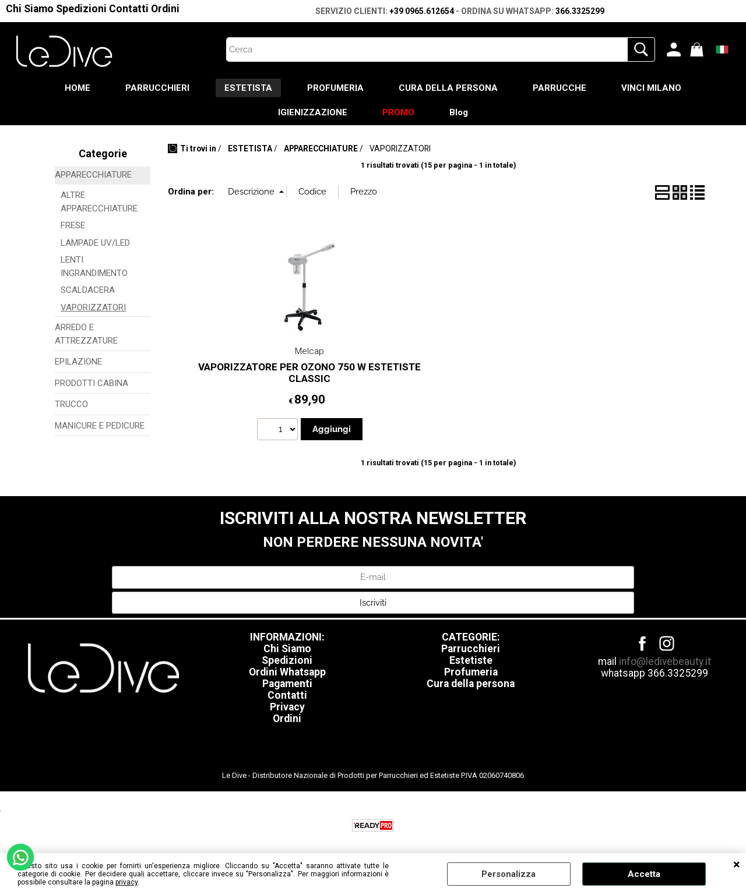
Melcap (309, 351)
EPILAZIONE (78, 361)
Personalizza (508, 874)
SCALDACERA (88, 290)
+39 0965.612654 (421, 11)
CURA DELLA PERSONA (448, 88)
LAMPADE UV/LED (95, 243)
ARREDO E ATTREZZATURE (86, 334)
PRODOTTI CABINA (91, 383)
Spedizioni (81, 9)
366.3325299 (579, 11)
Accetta (644, 874)
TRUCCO (71, 404)
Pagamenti (287, 683)
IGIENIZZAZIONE (312, 112)
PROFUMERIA (335, 88)
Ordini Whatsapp (287, 672)
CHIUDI (736, 865)
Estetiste (470, 660)
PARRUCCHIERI (157, 88)
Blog (458, 112)
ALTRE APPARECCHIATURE (99, 202)
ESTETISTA (248, 88)
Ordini (165, 9)
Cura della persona (471, 683)
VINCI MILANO (651, 88)
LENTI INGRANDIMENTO (94, 266)
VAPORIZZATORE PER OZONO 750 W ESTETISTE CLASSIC (309, 373)
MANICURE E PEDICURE (100, 425)
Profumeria (471, 672)
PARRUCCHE (559, 88)
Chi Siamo (30, 9)
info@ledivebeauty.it (665, 661)
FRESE (73, 225)
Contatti (129, 9)
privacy (126, 882)
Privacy (287, 707)
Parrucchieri (470, 649)
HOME (77, 88)
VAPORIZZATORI (93, 307)
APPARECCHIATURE (93, 174)
